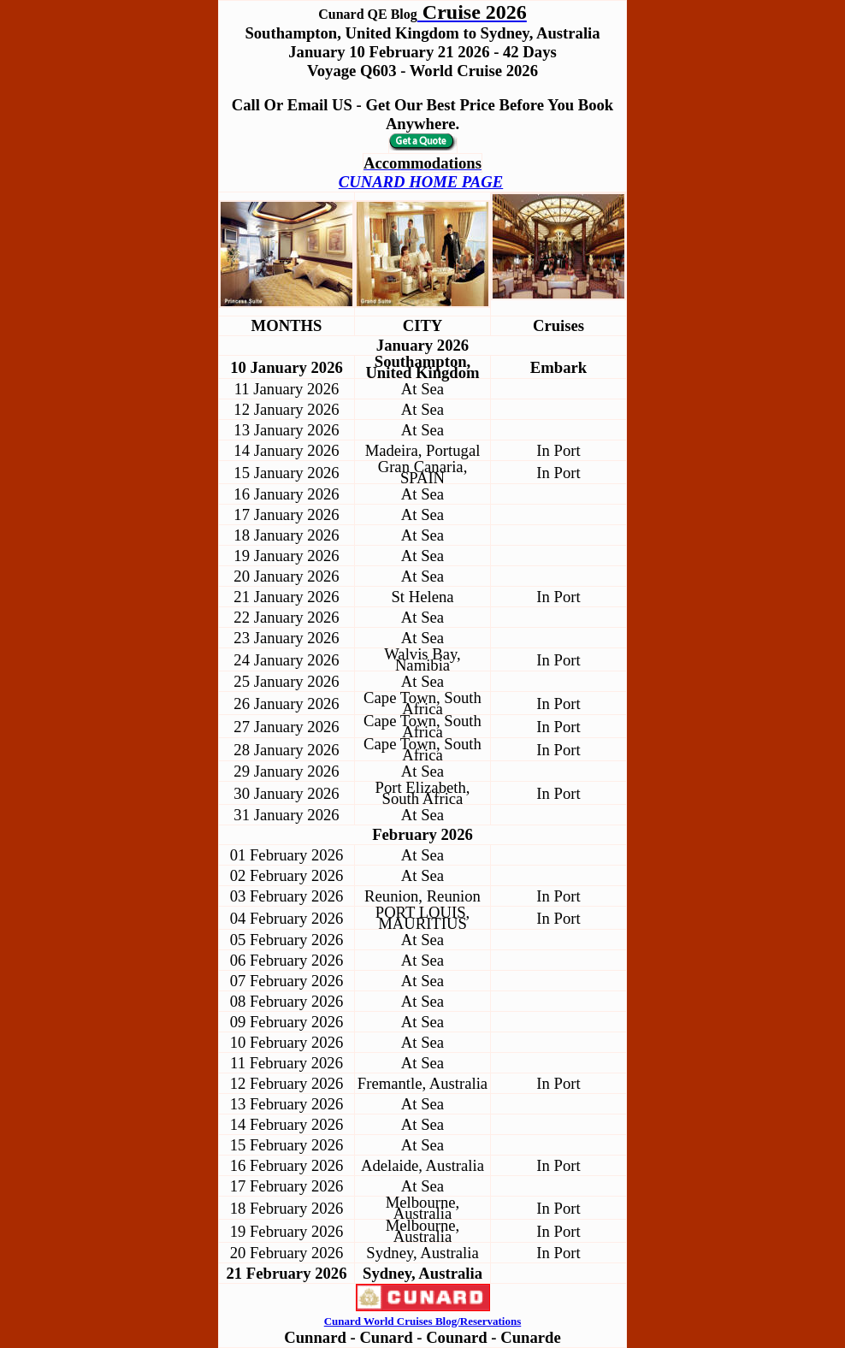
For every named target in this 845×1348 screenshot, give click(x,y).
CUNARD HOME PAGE (421, 182)
